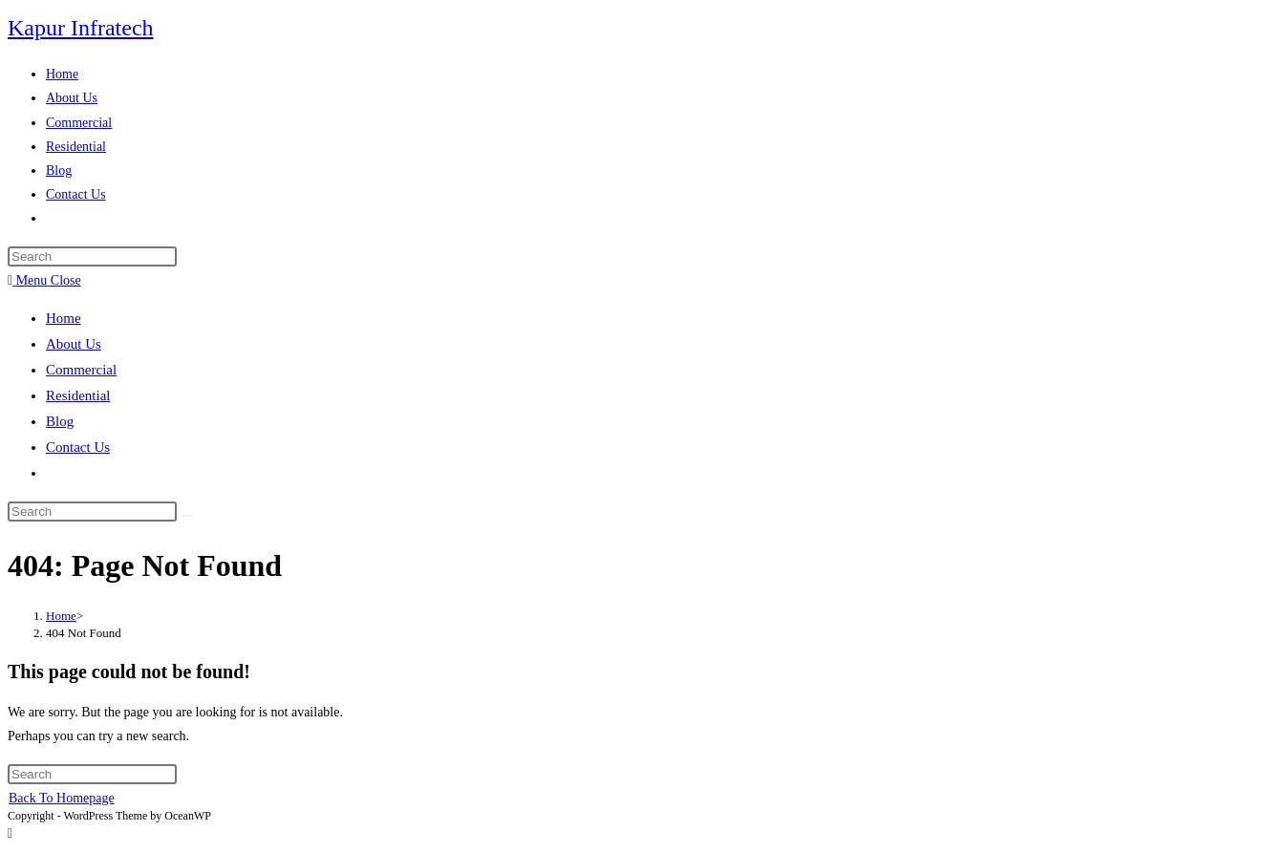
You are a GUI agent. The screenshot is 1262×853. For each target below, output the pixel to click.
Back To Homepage (62, 798)
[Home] (61, 615)
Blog (60, 421)
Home (63, 318)
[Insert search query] (92, 256)
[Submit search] (187, 516)
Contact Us (78, 447)
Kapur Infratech (81, 27)
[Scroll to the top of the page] (10, 833)
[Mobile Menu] (44, 280)
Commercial (81, 369)
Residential (78, 395)
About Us (73, 344)
